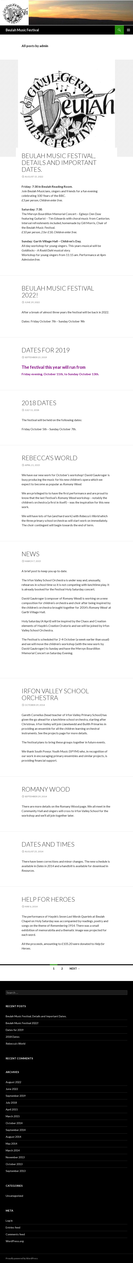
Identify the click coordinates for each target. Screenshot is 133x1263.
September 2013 (16, 1170)
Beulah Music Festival (22, 30)
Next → (75, 968)
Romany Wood (46, 789)
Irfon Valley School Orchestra (55, 694)
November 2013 (15, 1157)
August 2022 (13, 1082)
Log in (9, 1220)
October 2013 (14, 1164)
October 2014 (14, 1123)
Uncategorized (14, 1195)
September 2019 (16, 1095)
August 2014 (13, 1136)
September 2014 (16, 1129)
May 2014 (11, 1143)
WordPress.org (15, 1241)
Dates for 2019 (46, 350)
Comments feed (15, 1234)
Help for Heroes (48, 899)
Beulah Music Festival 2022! (58, 291)
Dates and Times (48, 844)
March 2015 (13, 1116)
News (30, 554)
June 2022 (12, 1088)
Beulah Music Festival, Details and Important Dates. (59, 162)
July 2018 (11, 1102)
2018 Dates (39, 403)
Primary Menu (128, 30)
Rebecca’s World (49, 458)
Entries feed (13, 1227)
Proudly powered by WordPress (22, 1258)
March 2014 (13, 1150)
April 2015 (12, 1109)
